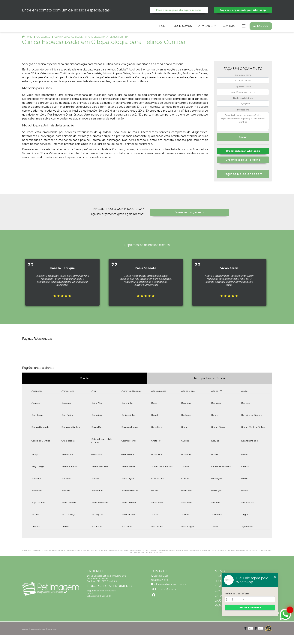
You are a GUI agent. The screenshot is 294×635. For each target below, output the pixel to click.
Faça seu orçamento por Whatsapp (243, 10)
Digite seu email (243, 86)
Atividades (205, 25)
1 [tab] (147, 311)
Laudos (262, 25)
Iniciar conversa (250, 607)
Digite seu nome (243, 75)
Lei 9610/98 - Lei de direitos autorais (146, 552)
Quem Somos (183, 25)
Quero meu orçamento (190, 212)
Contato (229, 25)
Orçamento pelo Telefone (243, 159)
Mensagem (243, 109)
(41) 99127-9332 (159, 580)
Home (163, 25)
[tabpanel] (62, 279)
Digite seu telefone (243, 98)
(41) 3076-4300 (160, 576)
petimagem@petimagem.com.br (169, 584)
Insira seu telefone (237, 593)
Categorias (43, 37)
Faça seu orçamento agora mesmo (179, 10)
